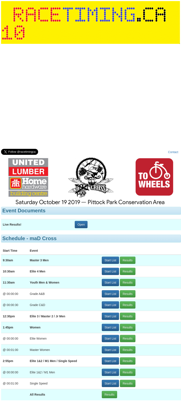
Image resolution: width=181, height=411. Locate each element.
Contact (173, 152)
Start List (110, 260)
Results (128, 260)
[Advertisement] (51, 97)
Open (81, 224)
